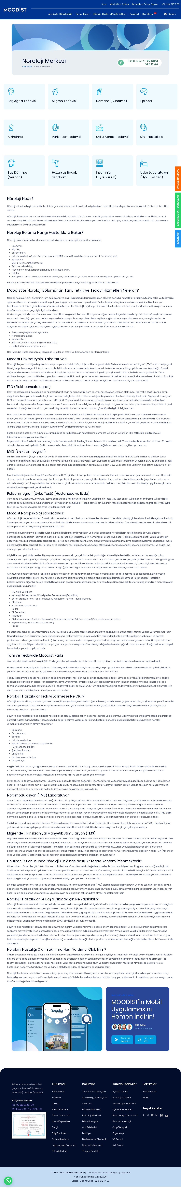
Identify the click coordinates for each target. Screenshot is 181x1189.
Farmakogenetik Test (124, 1103)
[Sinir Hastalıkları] (143, 127)
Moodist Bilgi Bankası (119, 4)
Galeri (55, 1103)
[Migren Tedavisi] (55, 91)
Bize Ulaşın (147, 14)
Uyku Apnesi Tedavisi (112, 137)
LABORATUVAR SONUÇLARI (178, 210)
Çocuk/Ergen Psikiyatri (94, 1097)
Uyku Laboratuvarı (122, 1109)
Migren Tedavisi (64, 101)
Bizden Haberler (60, 1115)
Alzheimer (15, 137)
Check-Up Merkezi (92, 1145)
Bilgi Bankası (59, 1133)
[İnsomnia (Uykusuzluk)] (99, 163)
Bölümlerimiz (65, 14)
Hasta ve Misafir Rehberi (114, 14)
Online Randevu (60, 1139)
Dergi (104, 4)
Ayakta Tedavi (120, 1091)
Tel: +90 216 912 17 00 (23, 1105)
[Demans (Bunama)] (99, 91)
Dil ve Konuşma (90, 1121)
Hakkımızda (58, 1091)
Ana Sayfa (53, 14)
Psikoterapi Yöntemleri (124, 1115)
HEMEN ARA (178, 238)
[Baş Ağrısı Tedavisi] (11, 91)
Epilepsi (146, 101)
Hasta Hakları (150, 1091)
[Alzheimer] (11, 127)
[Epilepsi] (143, 91)
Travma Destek (90, 1151)
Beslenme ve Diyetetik (94, 1139)
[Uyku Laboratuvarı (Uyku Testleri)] (143, 163)
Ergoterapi (118, 1133)
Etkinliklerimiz (59, 1151)
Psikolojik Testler (121, 1097)
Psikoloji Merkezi (91, 1115)
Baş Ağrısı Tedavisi (22, 101)
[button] (8, 1181)
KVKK (146, 1097)
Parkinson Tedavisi (66, 137)
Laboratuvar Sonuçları (64, 1145)
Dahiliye (86, 1133)
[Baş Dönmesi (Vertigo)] (11, 163)
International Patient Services (145, 4)
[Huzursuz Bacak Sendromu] (55, 163)
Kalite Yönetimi (60, 1109)
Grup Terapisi (119, 1127)
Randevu (170, 14)
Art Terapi (117, 1145)
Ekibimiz (97, 14)
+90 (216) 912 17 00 (170, 4)
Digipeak (126, 1172)
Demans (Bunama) (111, 101)
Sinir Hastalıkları (152, 137)
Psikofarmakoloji (121, 1121)
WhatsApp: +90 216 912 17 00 (27, 1109)
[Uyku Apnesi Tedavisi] (99, 127)
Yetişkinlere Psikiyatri (94, 1091)
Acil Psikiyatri (89, 1127)
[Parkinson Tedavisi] (55, 127)
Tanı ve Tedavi (82, 14)
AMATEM (87, 1103)
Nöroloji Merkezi (91, 1109)
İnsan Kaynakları (61, 1121)
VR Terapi (117, 1139)
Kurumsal (134, 14)
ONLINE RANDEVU (178, 179)
